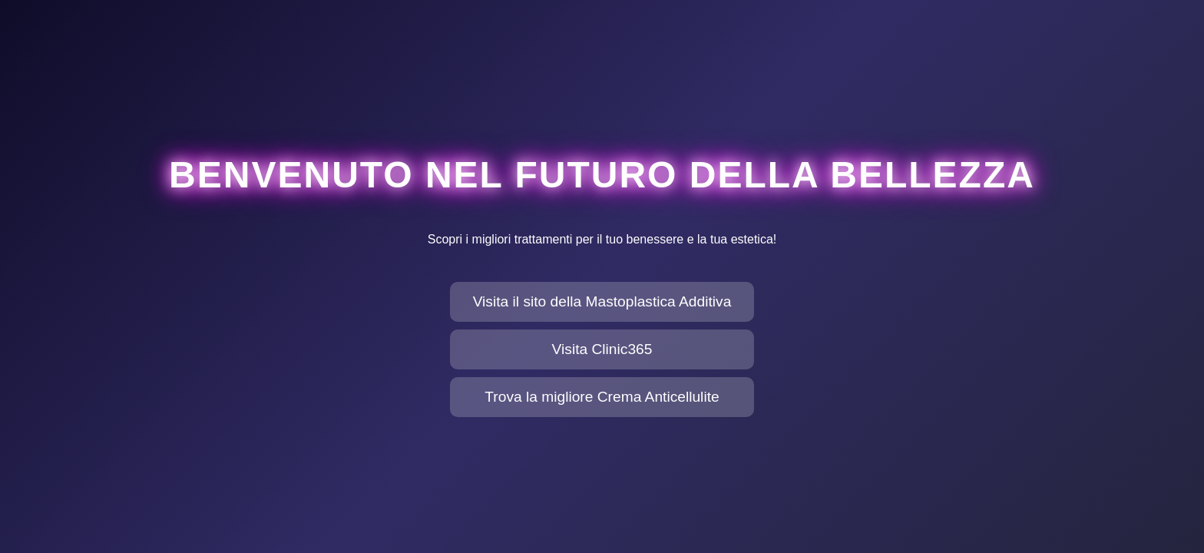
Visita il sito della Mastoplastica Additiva (602, 301)
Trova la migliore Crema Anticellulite (602, 397)
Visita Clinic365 (602, 349)
